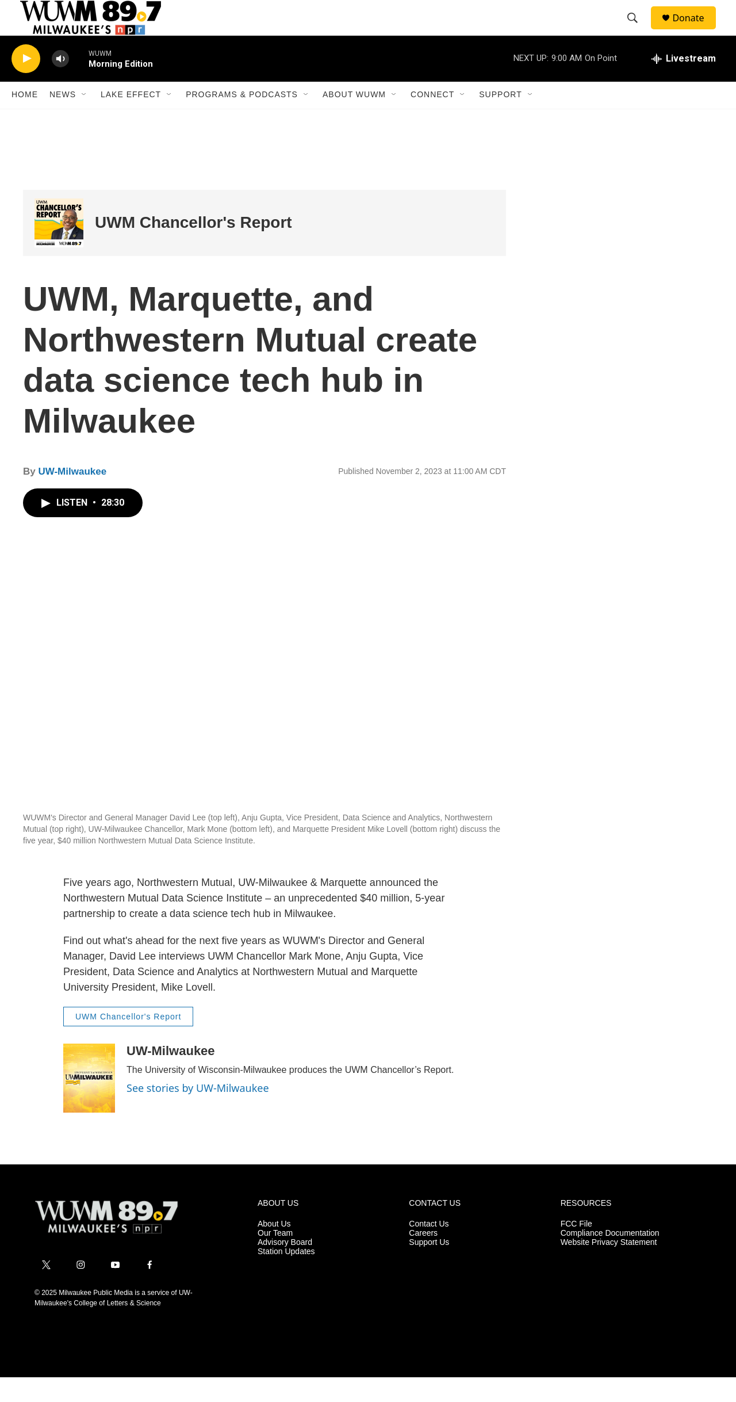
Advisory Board (285, 1267)
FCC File (576, 1249)
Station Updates (286, 1276)
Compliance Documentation (610, 1258)
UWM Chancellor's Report (193, 248)
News (62, 119)
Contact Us (428, 1249)
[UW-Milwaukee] (89, 1103)
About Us (274, 1249)
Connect (432, 119)
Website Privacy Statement (609, 1267)
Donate (695, 30)
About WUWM (354, 119)
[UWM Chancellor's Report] (58, 247)
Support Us (429, 1267)
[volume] (60, 84)
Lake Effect (131, 119)
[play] (26, 83)
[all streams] (683, 83)
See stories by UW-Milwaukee (199, 1113)
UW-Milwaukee (73, 496)
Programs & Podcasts (242, 119)
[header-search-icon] (638, 30)
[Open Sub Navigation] (84, 119)
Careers (423, 1258)
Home (25, 119)
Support (500, 119)
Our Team (275, 1258)
